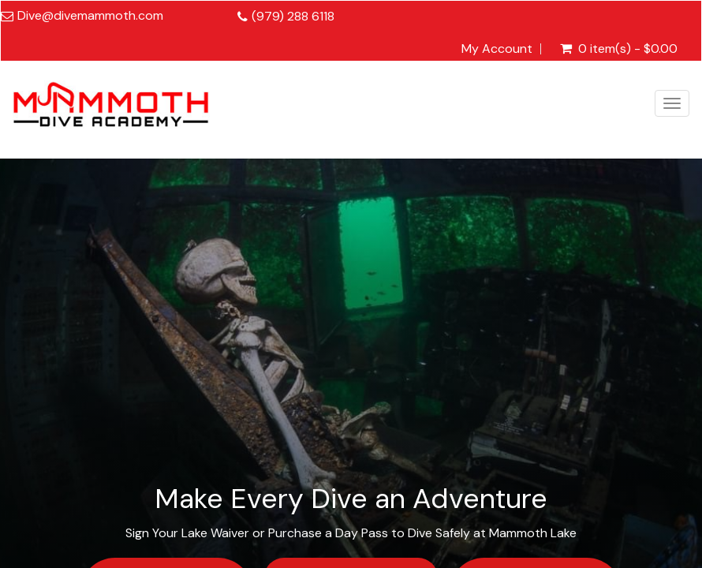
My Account (496, 48)
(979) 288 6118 (293, 16)
